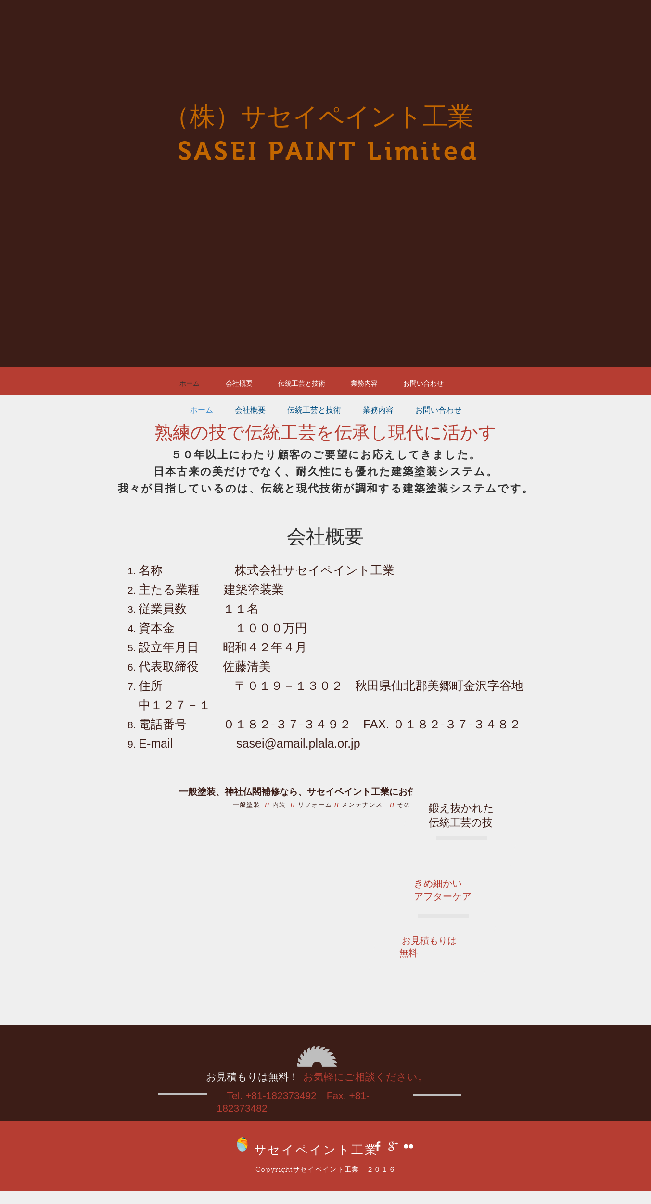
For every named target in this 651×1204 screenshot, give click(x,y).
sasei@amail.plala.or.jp (298, 743)
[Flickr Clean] (408, 1146)
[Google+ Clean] (393, 1146)
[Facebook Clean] (378, 1146)
